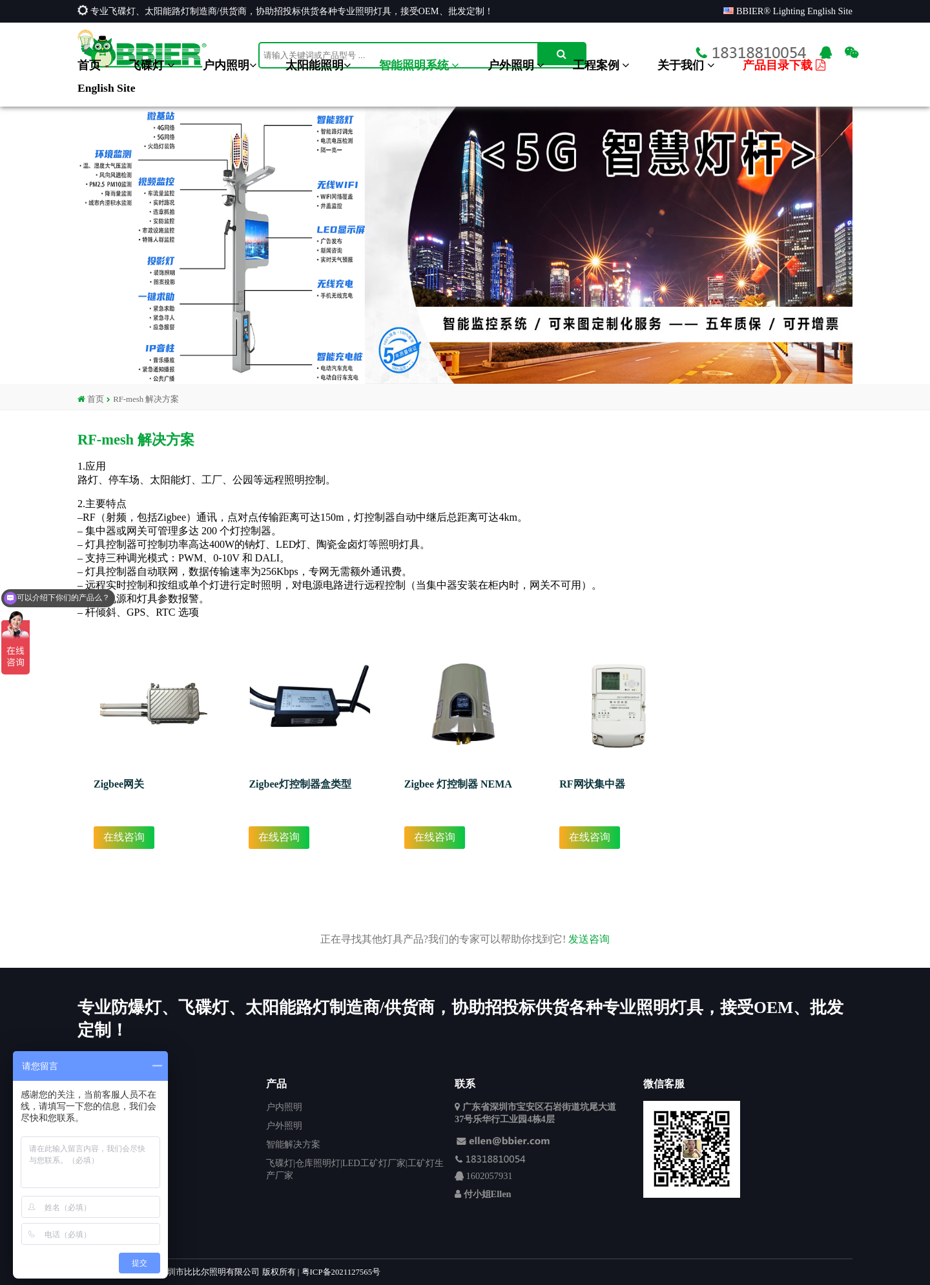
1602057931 (489, 1176)
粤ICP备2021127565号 (341, 1272)
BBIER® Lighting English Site (787, 11)
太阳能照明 (318, 65)
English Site (106, 87)
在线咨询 (124, 836)
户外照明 (516, 65)
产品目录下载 (784, 65)
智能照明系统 (419, 65)
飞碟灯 (151, 65)
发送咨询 (589, 939)
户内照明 (229, 65)
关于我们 (685, 65)
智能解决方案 (293, 1144)
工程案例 (601, 65)
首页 (89, 65)
